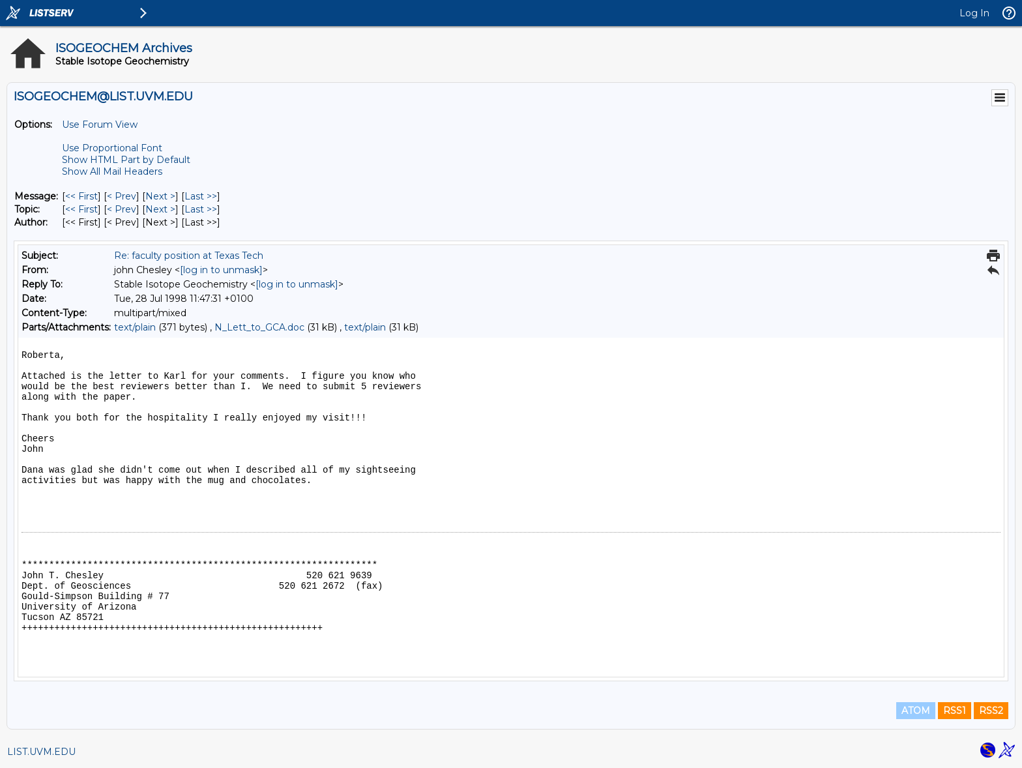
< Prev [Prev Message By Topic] (121, 209)
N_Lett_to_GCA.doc (259, 327)
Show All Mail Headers (112, 171)
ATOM (915, 710)
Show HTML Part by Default (126, 160)
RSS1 (954, 710)
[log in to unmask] (221, 270)
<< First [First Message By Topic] (81, 209)
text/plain (135, 327)
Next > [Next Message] (160, 196)
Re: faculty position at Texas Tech (188, 255)
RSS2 (991, 710)
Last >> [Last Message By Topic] (200, 209)
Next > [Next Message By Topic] (160, 209)
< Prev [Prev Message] (121, 196)
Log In (974, 13)
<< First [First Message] (81, 196)
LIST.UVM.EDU (41, 752)
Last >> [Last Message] (200, 196)
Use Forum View (100, 124)
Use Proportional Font (112, 148)
